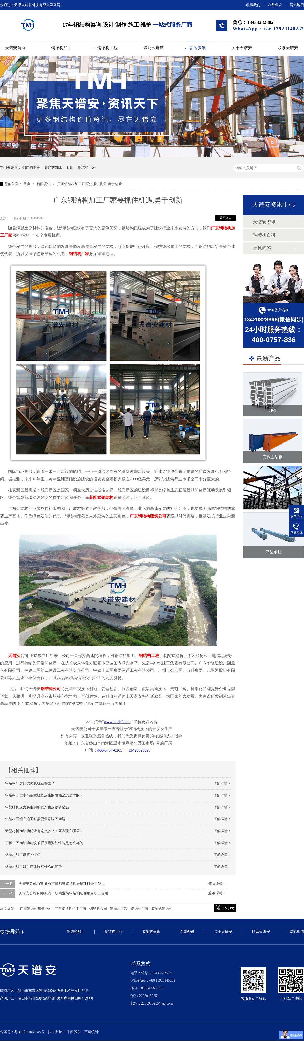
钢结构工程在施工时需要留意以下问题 (35, 819)
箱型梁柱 (273, 552)
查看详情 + (216, 884)
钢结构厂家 (79, 254)
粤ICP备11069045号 (29, 1032)
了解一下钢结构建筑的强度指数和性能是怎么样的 (44, 843)
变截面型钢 (272, 457)
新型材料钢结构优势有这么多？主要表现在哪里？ (44, 831)
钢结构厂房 (87, 167)
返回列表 (225, 218)
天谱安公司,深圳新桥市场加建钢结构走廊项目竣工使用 (62, 884)
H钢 (70, 167)
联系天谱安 (288, 48)
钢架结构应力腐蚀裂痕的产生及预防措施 (37, 807)
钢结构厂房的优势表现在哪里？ (30, 783)
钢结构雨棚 (31, 167)
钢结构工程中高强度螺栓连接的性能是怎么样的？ (44, 795)
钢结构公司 (51, 689)
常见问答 (262, 248)
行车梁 (273, 503)
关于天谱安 (242, 48)
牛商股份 (74, 1032)
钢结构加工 (61, 48)
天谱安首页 (15, 48)
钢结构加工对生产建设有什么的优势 (33, 867)
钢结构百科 (264, 235)
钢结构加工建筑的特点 (23, 855)
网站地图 (297, 5)
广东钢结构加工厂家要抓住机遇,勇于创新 (89, 184)
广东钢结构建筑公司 (148, 516)
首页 (27, 184)
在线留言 (275, 5)
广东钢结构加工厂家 (70, 909)
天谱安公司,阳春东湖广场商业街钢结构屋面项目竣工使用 (63, 893)
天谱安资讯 (264, 221)
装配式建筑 (153, 48)
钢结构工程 (107, 48)
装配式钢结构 (101, 497)
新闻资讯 (197, 48)
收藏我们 (253, 5)
